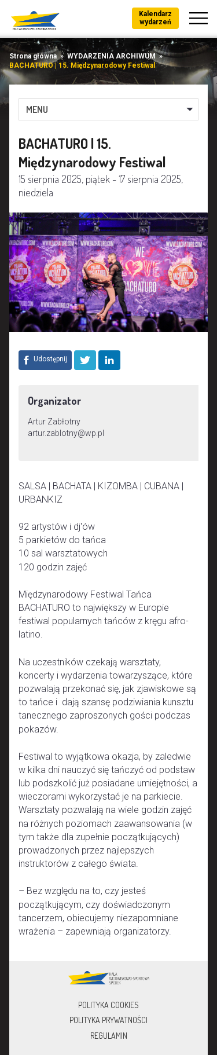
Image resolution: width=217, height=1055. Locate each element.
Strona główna (33, 56)
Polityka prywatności (108, 1020)
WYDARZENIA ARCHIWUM (111, 56)
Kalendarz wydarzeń (155, 18)
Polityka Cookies (108, 1005)
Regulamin (108, 1036)
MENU (37, 109)
